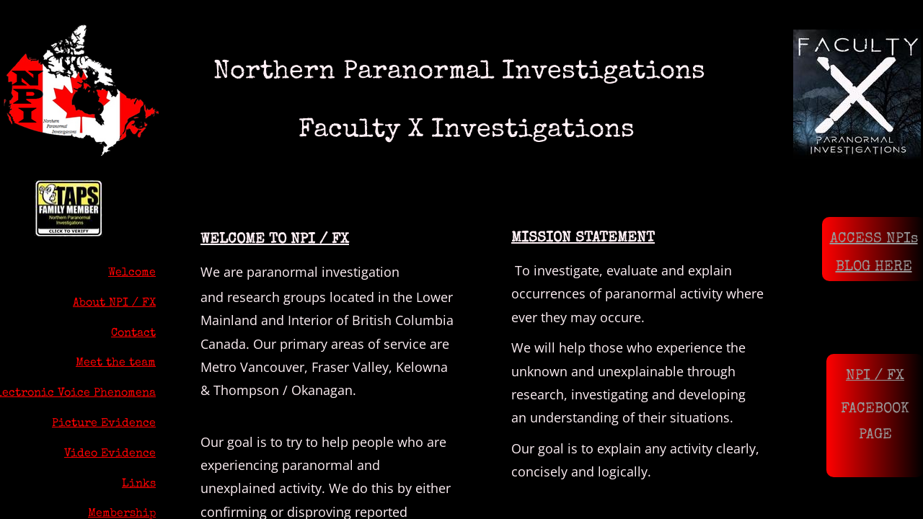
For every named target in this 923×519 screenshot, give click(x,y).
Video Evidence (110, 454)
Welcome (132, 273)
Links (139, 484)
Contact (133, 334)
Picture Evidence (104, 424)
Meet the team (116, 363)
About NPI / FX (114, 303)
